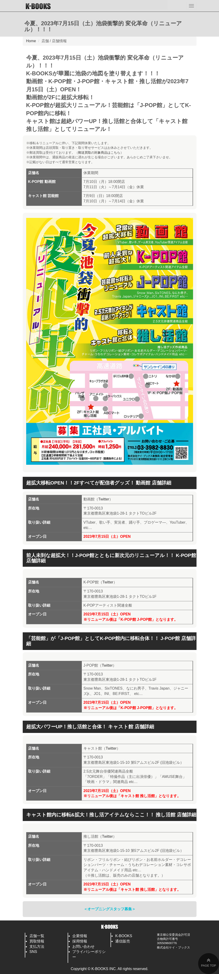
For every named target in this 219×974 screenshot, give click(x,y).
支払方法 (36, 947)
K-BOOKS (123, 936)
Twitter (103, 499)
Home (31, 41)
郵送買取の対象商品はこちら (99, 152)
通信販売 (122, 941)
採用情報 (79, 941)
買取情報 (36, 941)
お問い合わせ (83, 947)
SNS (33, 952)
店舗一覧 (36, 936)
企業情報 (79, 936)
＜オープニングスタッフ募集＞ (110, 909)
